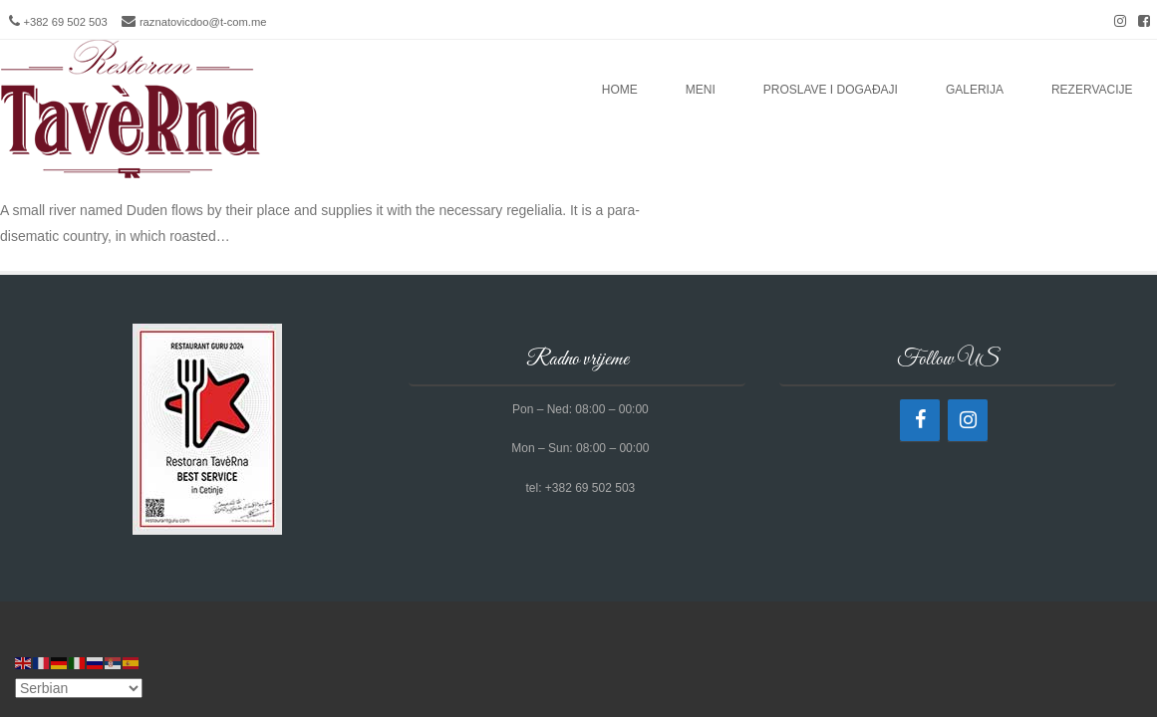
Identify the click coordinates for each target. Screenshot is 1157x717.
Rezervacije (1092, 90)
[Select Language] (79, 688)
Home (620, 90)
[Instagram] (968, 420)
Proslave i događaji (830, 90)
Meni (701, 90)
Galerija (975, 90)
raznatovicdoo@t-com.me (203, 22)
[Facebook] (920, 420)
